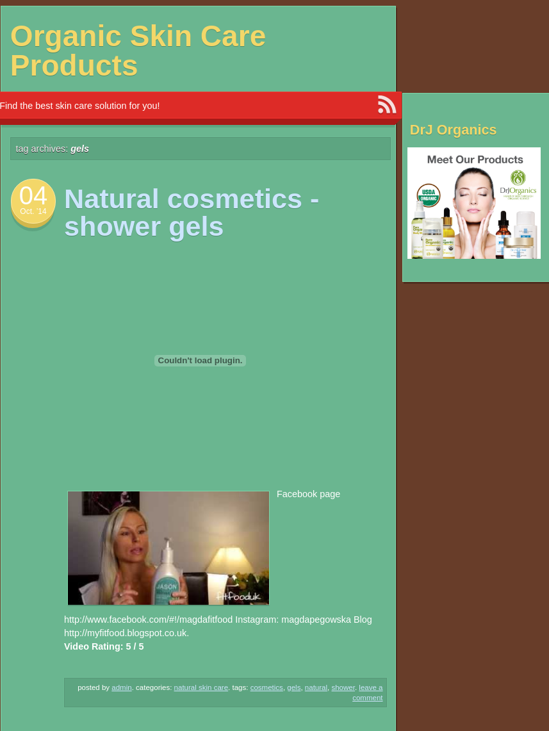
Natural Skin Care (201, 687)
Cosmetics (266, 687)
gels (293, 687)
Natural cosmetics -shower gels (191, 212)
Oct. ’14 (33, 211)
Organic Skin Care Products (138, 50)
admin (121, 687)
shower (343, 687)
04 (33, 195)
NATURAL (316, 687)
